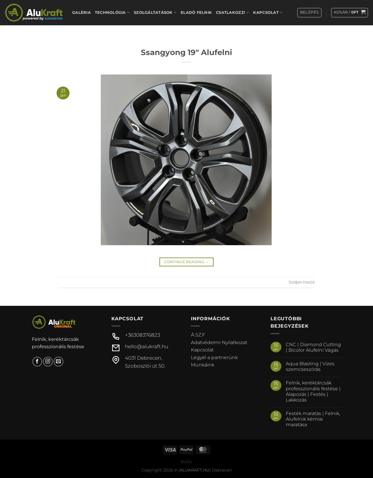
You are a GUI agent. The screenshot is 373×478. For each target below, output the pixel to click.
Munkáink (202, 365)
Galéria (81, 12)
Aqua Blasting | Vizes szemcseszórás (310, 366)
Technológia (112, 12)
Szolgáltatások (155, 12)
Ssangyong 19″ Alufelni (186, 52)
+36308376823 (142, 335)
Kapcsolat (268, 12)
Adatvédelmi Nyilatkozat (219, 342)
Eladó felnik (196, 12)
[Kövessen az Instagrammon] (48, 361)
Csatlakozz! (232, 12)
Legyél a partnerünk (214, 357)
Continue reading (186, 262)
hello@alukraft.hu (146, 346)
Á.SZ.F (198, 335)
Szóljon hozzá (302, 282)
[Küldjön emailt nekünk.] (58, 361)
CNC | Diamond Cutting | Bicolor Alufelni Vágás (313, 347)
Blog (186, 461)
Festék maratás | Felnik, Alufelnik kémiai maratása (313, 419)
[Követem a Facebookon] (37, 361)
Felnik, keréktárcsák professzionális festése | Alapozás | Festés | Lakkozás (313, 391)
